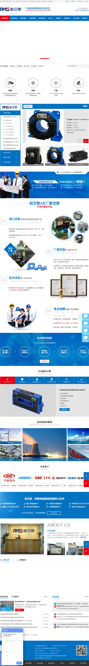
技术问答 (55, 597)
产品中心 (50, 18)
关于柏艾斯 (76, 18)
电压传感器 (32, 18)
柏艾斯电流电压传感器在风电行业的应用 (72, 390)
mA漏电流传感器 (7, 120)
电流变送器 (14, 18)
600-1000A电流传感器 (8, 126)
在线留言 (73, 1)
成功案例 (58, 18)
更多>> (46, 596)
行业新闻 (15, 597)
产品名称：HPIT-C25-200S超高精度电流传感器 (74, 120)
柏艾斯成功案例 (44, 422)
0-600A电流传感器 (7, 123)
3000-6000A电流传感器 (8, 132)
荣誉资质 (22, 560)
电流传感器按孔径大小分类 (10, 142)
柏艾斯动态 (4, 597)
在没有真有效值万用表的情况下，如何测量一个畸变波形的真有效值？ (72, 605)
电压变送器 (42, 18)
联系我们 (84, 18)
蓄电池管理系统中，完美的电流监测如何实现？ (28, 601)
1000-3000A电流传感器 (8, 129)
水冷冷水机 (34, 635)
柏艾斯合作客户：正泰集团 (8, 485)
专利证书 (6, 560)
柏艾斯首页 (5, 18)
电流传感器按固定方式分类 (10, 145)
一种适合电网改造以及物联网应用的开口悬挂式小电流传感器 (72, 625)
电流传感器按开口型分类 (10, 138)
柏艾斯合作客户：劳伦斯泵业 (41, 486)
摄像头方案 (25, 635)
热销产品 (28, 106)
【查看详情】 (67, 132)
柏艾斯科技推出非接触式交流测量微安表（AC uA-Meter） (17, 620)
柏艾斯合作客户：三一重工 (75, 485)
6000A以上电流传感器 (8, 135)
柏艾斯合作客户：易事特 (59, 485)
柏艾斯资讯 (67, 18)
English (86, 1)
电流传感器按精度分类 (9, 148)
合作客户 (44, 467)
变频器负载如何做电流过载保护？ (10, 614)
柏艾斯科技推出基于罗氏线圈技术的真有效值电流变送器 (16, 624)
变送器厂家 (40, 66)
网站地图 (80, 1)
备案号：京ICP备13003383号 (59, 645)
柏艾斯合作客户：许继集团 (25, 485)
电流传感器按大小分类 (9, 116)
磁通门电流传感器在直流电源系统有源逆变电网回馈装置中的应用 (19, 627)
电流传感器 (23, 18)
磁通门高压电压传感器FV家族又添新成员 (12, 617)
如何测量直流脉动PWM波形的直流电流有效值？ (70, 615)
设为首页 (67, 1)
